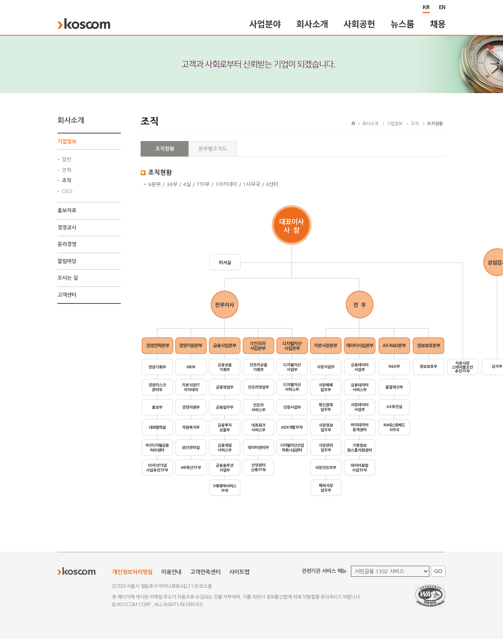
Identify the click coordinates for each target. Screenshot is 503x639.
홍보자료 (66, 210)
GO (438, 571)
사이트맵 (239, 572)
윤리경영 (66, 244)
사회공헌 (359, 23)
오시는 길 (67, 277)
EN (442, 7)
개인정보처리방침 (132, 572)
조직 (66, 180)
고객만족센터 (205, 572)
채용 (438, 23)
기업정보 (66, 141)
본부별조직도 (212, 148)
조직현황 (164, 148)
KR (426, 7)
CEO (67, 191)
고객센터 (66, 295)
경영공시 (66, 227)
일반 (66, 159)
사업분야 (264, 23)
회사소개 (312, 23)
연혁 (66, 170)
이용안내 (171, 572)
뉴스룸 (402, 23)
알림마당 (66, 261)
